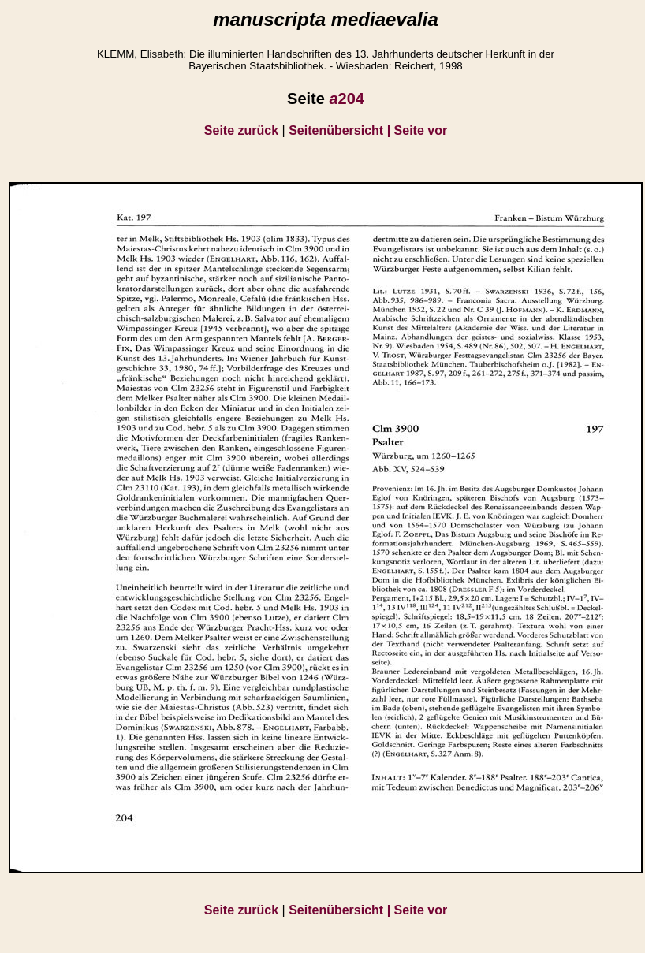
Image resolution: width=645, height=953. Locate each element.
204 (346, 98)
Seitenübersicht (341, 130)
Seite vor (421, 130)
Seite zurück (241, 130)
